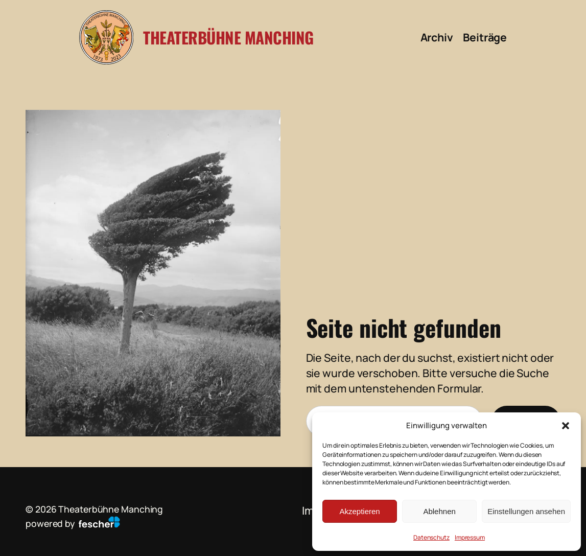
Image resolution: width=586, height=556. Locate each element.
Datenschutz (431, 537)
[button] (565, 426)
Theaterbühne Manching (228, 37)
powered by (73, 523)
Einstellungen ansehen (526, 511)
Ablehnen (439, 511)
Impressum (470, 537)
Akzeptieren (359, 511)
